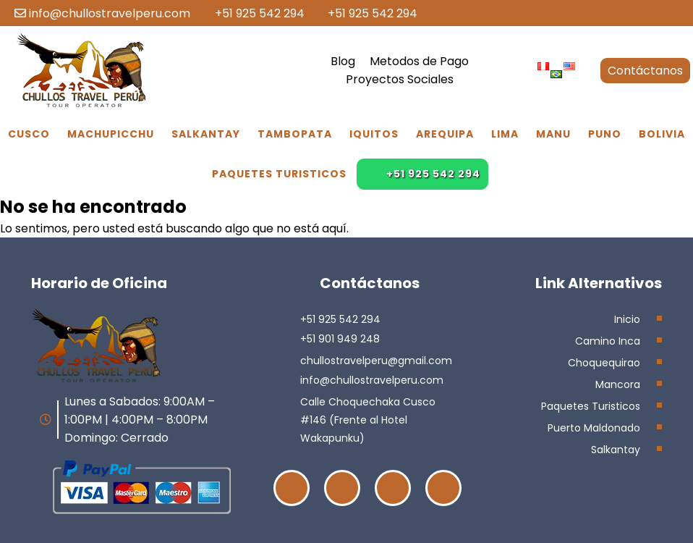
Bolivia (662, 134)
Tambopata (295, 134)
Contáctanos (645, 70)
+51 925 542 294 (252, 13)
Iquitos (374, 134)
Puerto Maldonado (594, 428)
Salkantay (205, 134)
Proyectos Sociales (400, 79)
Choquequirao (604, 362)
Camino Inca (607, 341)
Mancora (617, 384)
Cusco (29, 134)
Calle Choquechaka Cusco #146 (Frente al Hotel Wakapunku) (367, 420)
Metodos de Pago (419, 61)
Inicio (627, 319)
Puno (604, 134)
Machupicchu (110, 134)
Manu (553, 134)
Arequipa (445, 134)
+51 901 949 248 (340, 339)
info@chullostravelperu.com (102, 13)
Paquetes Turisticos (279, 174)
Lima (505, 134)
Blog (343, 61)
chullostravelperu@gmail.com (376, 360)
